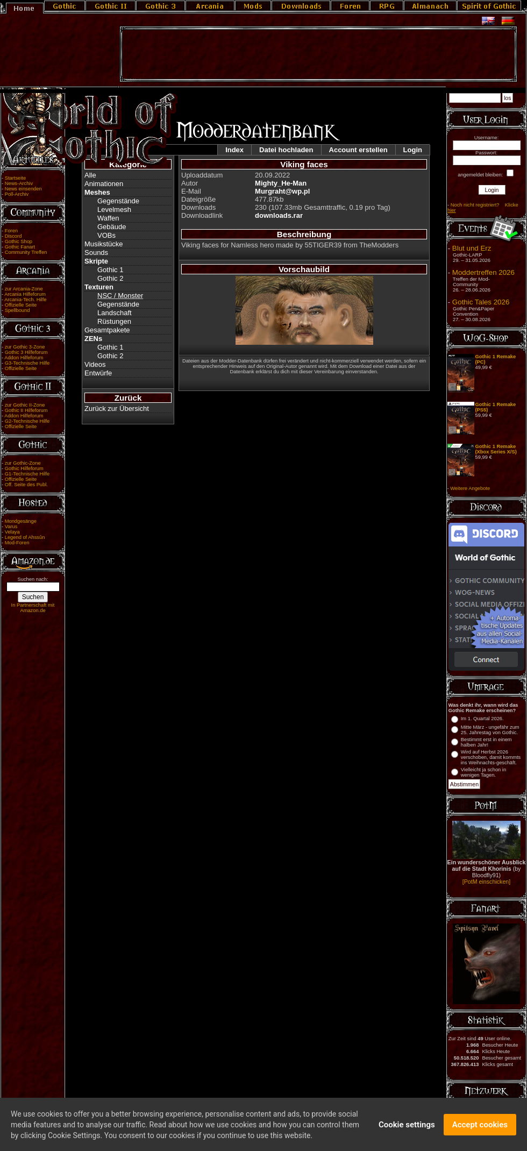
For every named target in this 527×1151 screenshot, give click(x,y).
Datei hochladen (286, 150)
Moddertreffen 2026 (483, 272)
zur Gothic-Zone (23, 463)
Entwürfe (98, 373)
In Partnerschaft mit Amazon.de (33, 607)
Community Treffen (26, 252)
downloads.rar (279, 215)
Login (412, 150)
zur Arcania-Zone (24, 289)
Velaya (12, 532)
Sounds (96, 252)
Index (234, 150)
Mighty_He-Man (281, 183)
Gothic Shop (18, 241)
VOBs (106, 235)
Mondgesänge (21, 521)
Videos (95, 364)
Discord (13, 236)
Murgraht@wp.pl (282, 191)
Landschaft (114, 313)
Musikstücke (103, 244)
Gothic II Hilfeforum (26, 410)
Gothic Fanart (20, 247)
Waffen (108, 218)
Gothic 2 (110, 278)
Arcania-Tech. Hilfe (25, 299)
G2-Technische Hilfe (27, 421)
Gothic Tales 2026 (480, 302)
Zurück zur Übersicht (116, 408)
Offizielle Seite (21, 305)
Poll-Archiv (17, 194)
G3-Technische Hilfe (27, 363)
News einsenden (23, 188)
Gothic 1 (110, 270)
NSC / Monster (120, 296)
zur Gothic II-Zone (25, 405)
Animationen (103, 184)
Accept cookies (480, 1128)
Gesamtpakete (107, 330)
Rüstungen (114, 321)
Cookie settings (407, 1128)
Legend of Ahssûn (25, 537)
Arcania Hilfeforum (25, 294)
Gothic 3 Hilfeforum (26, 352)
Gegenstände (118, 201)
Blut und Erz (472, 248)
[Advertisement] (318, 54)
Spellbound (17, 310)
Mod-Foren (17, 542)
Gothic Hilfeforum (24, 468)
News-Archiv (19, 183)
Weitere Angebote (470, 488)
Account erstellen (358, 150)
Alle (90, 175)
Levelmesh (114, 209)
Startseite (15, 178)
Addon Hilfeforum (23, 357)
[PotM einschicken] (486, 881)
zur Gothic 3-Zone (25, 347)
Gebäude (111, 227)
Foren (11, 230)
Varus (11, 526)
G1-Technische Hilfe (27, 474)
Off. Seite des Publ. (26, 484)
